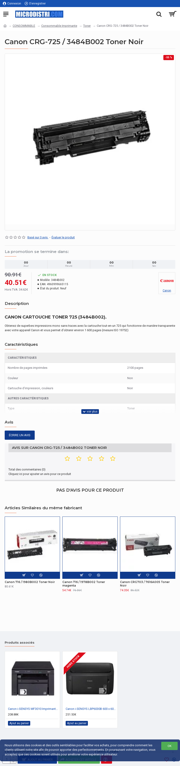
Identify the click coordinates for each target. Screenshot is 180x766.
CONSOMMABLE (24, 25)
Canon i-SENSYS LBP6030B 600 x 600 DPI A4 (91, 709)
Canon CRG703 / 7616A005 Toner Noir (145, 583)
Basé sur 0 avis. (37, 237)
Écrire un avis (19, 435)
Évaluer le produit (63, 237)
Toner (87, 25)
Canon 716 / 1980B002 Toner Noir (30, 582)
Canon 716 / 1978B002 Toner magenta (83, 583)
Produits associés (19, 642)
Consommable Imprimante (59, 25)
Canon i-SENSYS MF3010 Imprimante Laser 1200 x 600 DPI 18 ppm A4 (33, 709)
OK (170, 746)
